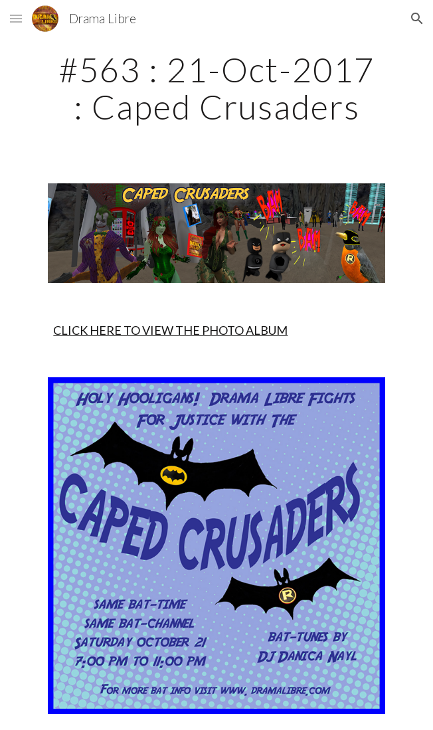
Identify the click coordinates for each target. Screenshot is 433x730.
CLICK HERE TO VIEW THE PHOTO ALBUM (170, 330)
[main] (216, 88)
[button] (16, 18)
